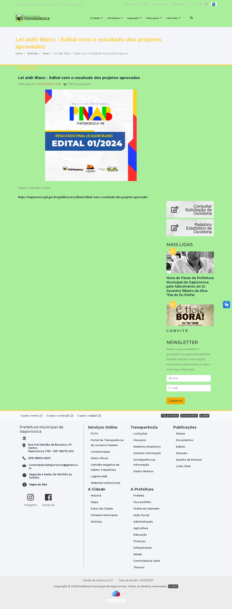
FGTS (94, 433)
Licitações (140, 433)
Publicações (152, 18)
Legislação (133, 18)
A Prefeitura (113, 18)
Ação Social (141, 515)
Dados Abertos (143, 471)
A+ (188, 4)
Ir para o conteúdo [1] (27, 4)
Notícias (32, 53)
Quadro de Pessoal (189, 459)
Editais (180, 446)
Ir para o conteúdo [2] (60, 415)
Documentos (184, 440)
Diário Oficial (99, 458)
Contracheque (100, 451)
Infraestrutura (142, 547)
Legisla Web (99, 476)
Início (19, 53)
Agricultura (140, 528)
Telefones (129, 4)
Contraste (177, 4)
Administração (143, 521)
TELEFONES (170, 415)
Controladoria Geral (146, 560)
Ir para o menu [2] (50, 4)
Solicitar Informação (147, 453)
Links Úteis (172, 18)
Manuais (181, 453)
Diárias (180, 433)
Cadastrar (176, 400)
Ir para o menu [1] (31, 415)
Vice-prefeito (142, 502)
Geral (45, 53)
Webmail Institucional (105, 483)
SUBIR (204, 415)
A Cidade (95, 18)
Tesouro (138, 567)
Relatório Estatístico (147, 446)
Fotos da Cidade (102, 508)
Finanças (139, 541)
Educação (140, 534)
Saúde (137, 554)
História (96, 495)
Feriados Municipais (104, 515)
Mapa (94, 502)
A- (195, 4)
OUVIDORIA (189, 415)
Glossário (139, 440)
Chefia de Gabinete (146, 508)
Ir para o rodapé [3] (72, 4)
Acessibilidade (159, 4)
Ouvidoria (143, 4)
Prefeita (138, 495)
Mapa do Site (38, 484)
